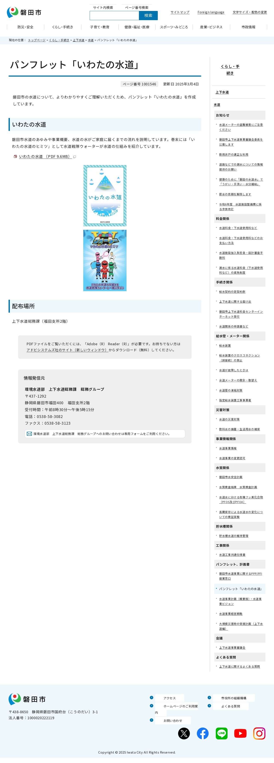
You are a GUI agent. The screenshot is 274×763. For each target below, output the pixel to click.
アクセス (162, 709)
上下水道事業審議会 (233, 658)
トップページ (37, 40)
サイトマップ (180, 12)
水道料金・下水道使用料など (239, 226)
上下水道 (79, 40)
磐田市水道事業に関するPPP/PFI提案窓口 (236, 584)
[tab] (103, 7)
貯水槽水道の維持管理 (234, 543)
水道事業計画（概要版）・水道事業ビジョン (240, 610)
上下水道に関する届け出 (236, 302)
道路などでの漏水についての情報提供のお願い (241, 157)
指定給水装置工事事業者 (236, 404)
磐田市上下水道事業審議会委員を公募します (241, 131)
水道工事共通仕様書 (233, 562)
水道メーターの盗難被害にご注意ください (241, 116)
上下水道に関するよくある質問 (241, 677)
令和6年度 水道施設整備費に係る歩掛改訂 (240, 204)
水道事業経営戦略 (231, 623)
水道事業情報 (228, 453)
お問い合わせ (166, 725)
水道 (91, 40)
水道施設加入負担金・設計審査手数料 (241, 254)
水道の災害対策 (230, 423)
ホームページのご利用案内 (177, 717)
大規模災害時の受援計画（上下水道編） (241, 636)
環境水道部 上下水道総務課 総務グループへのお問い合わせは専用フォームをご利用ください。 (108, 440)
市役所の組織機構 (228, 709)
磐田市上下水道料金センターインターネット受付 (241, 315)
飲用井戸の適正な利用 (234, 144)
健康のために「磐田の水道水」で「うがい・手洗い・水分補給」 (241, 175)
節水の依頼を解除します (236, 191)
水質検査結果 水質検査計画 (239, 493)
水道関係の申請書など (234, 328)
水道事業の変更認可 (233, 463)
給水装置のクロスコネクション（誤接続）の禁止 (241, 360)
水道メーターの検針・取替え (239, 383)
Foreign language (211, 12)
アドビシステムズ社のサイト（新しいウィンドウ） (68, 349)
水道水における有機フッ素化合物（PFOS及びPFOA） (241, 506)
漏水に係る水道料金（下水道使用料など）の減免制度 (241, 270)
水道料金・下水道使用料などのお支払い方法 (241, 239)
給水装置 (225, 347)
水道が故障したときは (234, 373)
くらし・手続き (59, 40)
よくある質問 (224, 717)
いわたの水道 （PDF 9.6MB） (47, 156)
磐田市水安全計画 (231, 482)
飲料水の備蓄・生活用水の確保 (241, 433)
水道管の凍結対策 (231, 394)
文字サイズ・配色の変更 (250, 12)
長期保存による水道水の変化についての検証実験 (241, 521)
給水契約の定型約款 (233, 291)
